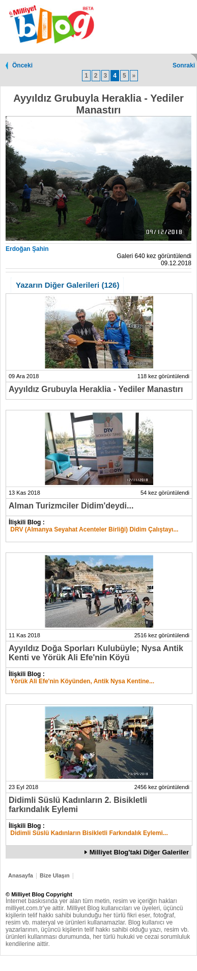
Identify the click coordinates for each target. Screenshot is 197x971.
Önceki (22, 65)
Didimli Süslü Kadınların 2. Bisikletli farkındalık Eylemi (78, 805)
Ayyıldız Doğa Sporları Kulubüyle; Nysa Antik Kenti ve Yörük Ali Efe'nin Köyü (96, 653)
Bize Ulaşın (55, 875)
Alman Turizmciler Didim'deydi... (71, 505)
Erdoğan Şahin (27, 248)
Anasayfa (20, 875)
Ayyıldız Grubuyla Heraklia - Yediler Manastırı (96, 389)
